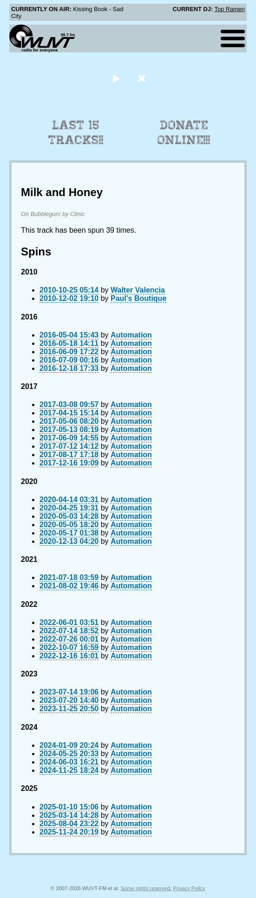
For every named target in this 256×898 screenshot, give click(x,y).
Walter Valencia (138, 290)
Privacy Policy (189, 888)
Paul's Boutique (138, 298)
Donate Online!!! (184, 132)
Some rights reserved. (146, 888)
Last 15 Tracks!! (76, 132)
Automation (131, 335)
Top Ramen (230, 9)
